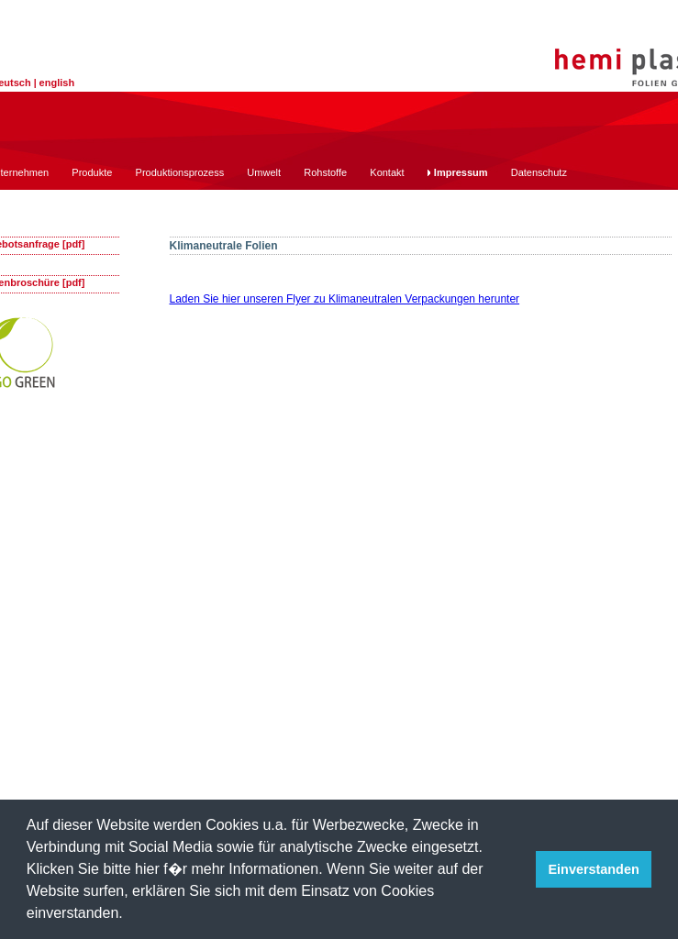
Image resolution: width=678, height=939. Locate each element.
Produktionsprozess (180, 172)
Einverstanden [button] (594, 869)
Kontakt (387, 172)
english (57, 82)
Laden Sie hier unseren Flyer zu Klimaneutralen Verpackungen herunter (345, 299)
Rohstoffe (325, 172)
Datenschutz (539, 172)
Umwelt (264, 172)
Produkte (92, 172)
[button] (129, 915)
